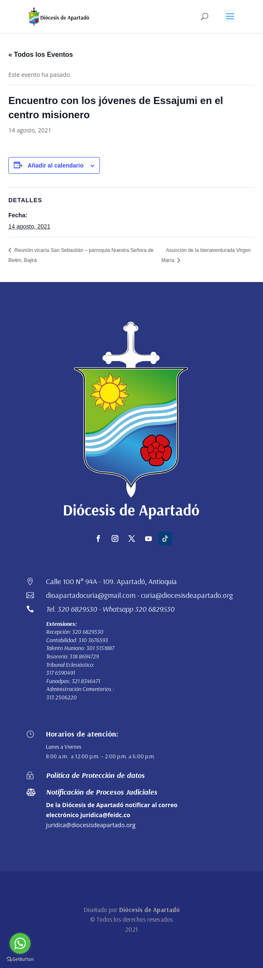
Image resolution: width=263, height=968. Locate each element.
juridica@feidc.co (105, 815)
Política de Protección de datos (95, 775)
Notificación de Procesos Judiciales (101, 792)
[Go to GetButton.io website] (20, 959)
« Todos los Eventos (40, 54)
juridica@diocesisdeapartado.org (90, 825)
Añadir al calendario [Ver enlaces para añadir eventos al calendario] (56, 165)
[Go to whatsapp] (20, 943)
